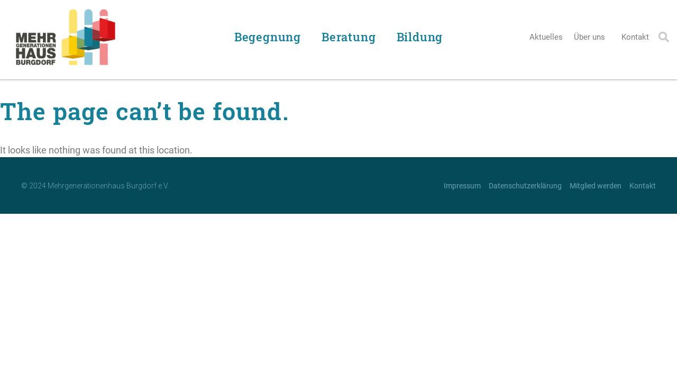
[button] (663, 37)
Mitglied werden (595, 186)
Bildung (423, 36)
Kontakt (635, 37)
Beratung (351, 36)
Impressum (462, 186)
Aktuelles (546, 37)
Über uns (592, 37)
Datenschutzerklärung (525, 186)
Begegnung (270, 36)
